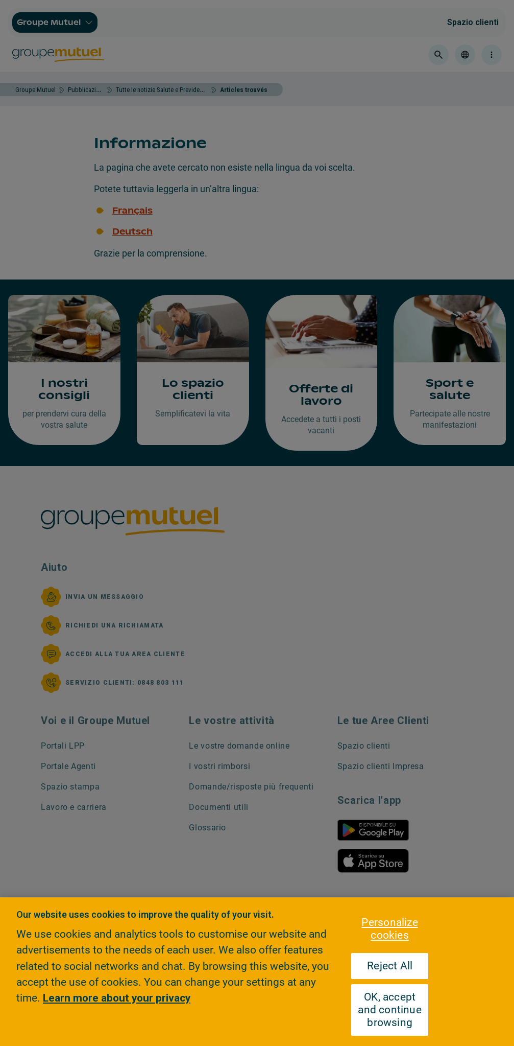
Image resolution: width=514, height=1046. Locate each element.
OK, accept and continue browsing (390, 1010)
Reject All (389, 966)
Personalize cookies (389, 928)
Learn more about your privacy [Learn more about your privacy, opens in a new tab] (116, 998)
